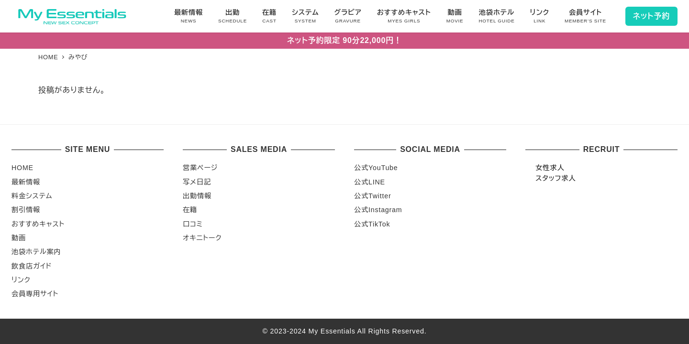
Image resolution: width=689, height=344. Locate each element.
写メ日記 (197, 182)
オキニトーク (202, 238)
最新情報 (25, 182)
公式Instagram (378, 210)
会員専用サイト (34, 294)
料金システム (31, 196)
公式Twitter (372, 196)
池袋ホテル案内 (36, 252)
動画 (18, 238)
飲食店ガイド (31, 266)
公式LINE (369, 182)
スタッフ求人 (555, 178)
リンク (21, 280)
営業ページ (200, 168)
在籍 (190, 210)
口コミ (193, 224)
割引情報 (25, 210)
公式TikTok (372, 224)
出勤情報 (197, 196)
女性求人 (549, 168)
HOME (22, 168)
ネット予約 (651, 16)
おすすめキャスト (38, 224)
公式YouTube (376, 168)
